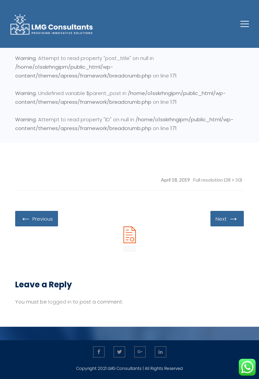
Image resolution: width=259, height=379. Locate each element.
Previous (36, 218)
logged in (59, 301)
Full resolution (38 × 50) (217, 180)
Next (227, 218)
